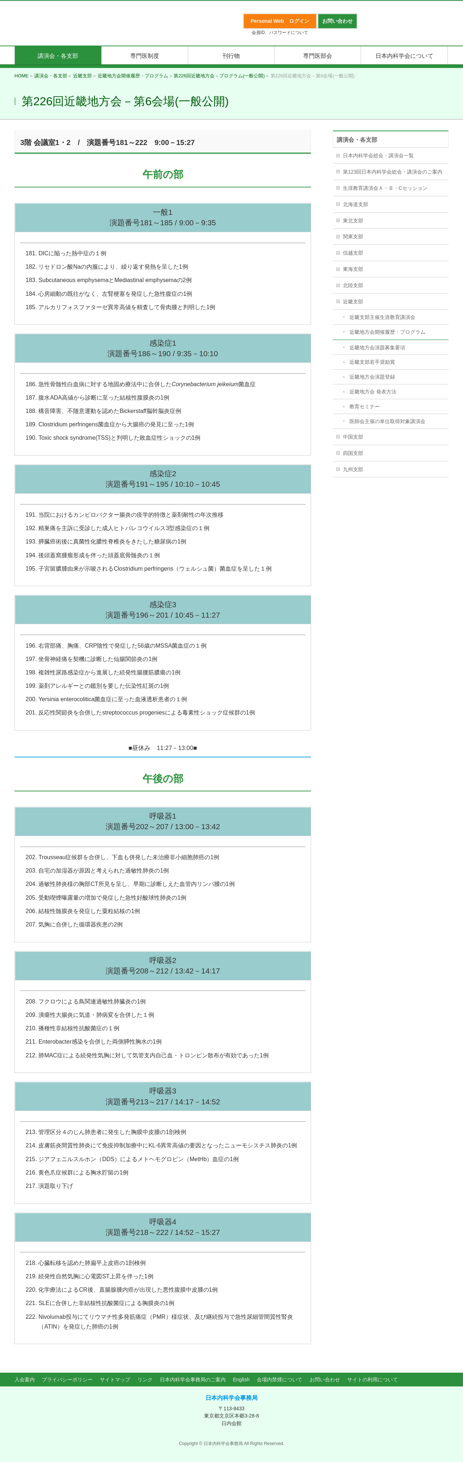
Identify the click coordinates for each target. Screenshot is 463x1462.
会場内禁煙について (279, 1379)
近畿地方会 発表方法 (372, 392)
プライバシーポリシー (67, 1379)
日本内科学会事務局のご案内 (193, 1379)
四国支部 (353, 453)
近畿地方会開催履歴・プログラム (387, 332)
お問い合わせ (325, 1379)
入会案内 (24, 1379)
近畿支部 (353, 301)
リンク (145, 1379)
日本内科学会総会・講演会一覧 (378, 155)
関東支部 (353, 236)
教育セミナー (364, 406)
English (241, 1379)
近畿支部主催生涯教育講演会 (382, 317)
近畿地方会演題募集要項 (377, 347)
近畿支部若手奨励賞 (372, 362)
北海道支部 (355, 204)
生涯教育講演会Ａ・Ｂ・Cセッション (385, 188)
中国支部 (353, 437)
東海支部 (353, 269)
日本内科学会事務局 (231, 1398)
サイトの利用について (372, 1379)
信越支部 (353, 253)
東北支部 (353, 220)
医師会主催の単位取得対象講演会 (387, 421)
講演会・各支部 (357, 140)
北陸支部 (353, 285)
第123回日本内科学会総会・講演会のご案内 (392, 172)
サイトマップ (115, 1379)
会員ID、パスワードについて (280, 32)
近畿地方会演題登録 (372, 377)
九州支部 (353, 469)
